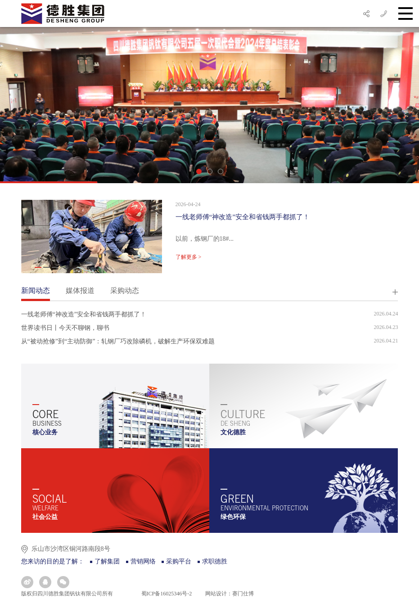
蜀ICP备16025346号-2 (166, 593)
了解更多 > (189, 257)
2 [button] (209, 171)
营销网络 (143, 561)
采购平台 (178, 561)
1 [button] (199, 171)
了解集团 (107, 561)
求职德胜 (214, 561)
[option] (209, 105)
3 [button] (220, 171)
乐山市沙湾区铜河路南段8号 (71, 548)
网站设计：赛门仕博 (229, 593)
